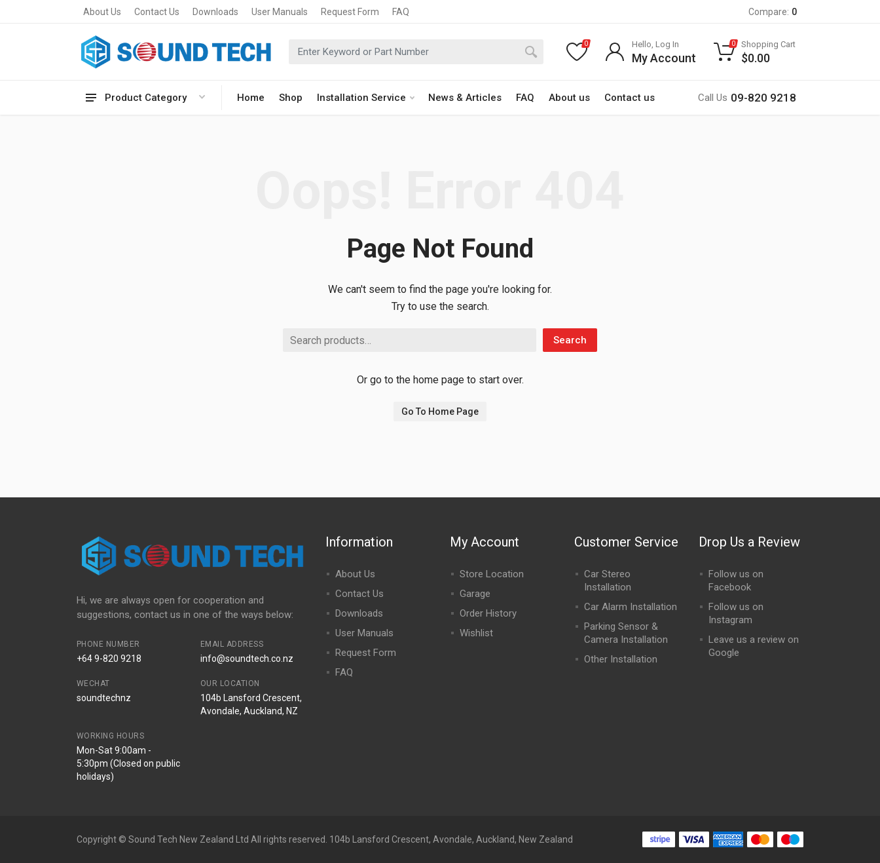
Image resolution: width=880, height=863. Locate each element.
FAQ (400, 12)
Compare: (772, 12)
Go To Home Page (440, 411)
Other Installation (620, 659)
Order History (488, 613)
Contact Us (156, 12)
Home (251, 98)
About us (569, 98)
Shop (290, 98)
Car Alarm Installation (630, 607)
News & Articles (465, 98)
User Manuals (279, 12)
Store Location (492, 574)
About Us (102, 12)
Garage (475, 594)
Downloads (215, 12)
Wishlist (476, 633)
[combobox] (416, 51)
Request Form (350, 12)
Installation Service (365, 98)
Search (570, 340)
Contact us (629, 98)
